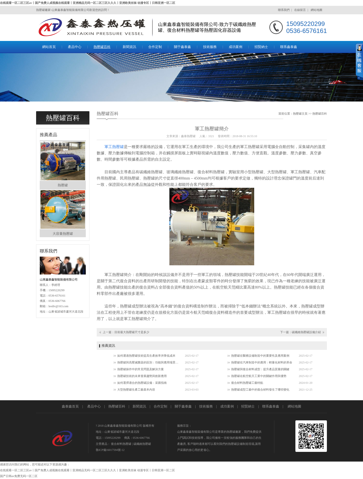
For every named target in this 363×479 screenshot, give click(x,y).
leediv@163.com (58, 306)
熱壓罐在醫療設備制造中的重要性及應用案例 (260, 355)
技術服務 (210, 47)
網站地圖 (316, 10)
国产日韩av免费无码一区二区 (19, 476)
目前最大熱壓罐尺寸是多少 (131, 332)
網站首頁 (49, 47)
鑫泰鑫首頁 (70, 406)
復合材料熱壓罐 (121, 444)
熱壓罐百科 (102, 47)
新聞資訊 (129, 47)
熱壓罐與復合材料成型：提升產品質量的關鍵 (260, 369)
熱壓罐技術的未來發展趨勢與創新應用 (142, 376)
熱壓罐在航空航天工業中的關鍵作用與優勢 (258, 376)
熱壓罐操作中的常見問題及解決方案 (140, 369)
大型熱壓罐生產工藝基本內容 (136, 389)
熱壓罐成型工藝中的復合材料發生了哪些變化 (260, 389)
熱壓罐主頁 (300, 113)
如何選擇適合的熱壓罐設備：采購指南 (142, 383)
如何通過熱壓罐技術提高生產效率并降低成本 (146, 355)
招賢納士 (261, 47)
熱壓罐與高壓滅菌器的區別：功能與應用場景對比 (148, 362)
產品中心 (74, 47)
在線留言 (300, 10)
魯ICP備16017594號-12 (110, 450)
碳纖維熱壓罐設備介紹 (306, 332)
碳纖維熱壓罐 (142, 444)
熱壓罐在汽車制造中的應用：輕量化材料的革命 (261, 362)
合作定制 (155, 47)
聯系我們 (284, 10)
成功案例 (235, 47)
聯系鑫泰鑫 (288, 47)
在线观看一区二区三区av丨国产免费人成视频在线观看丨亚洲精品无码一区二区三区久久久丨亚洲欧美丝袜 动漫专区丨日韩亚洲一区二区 (87, 3)
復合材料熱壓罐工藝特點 (247, 383)
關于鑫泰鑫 (182, 47)
